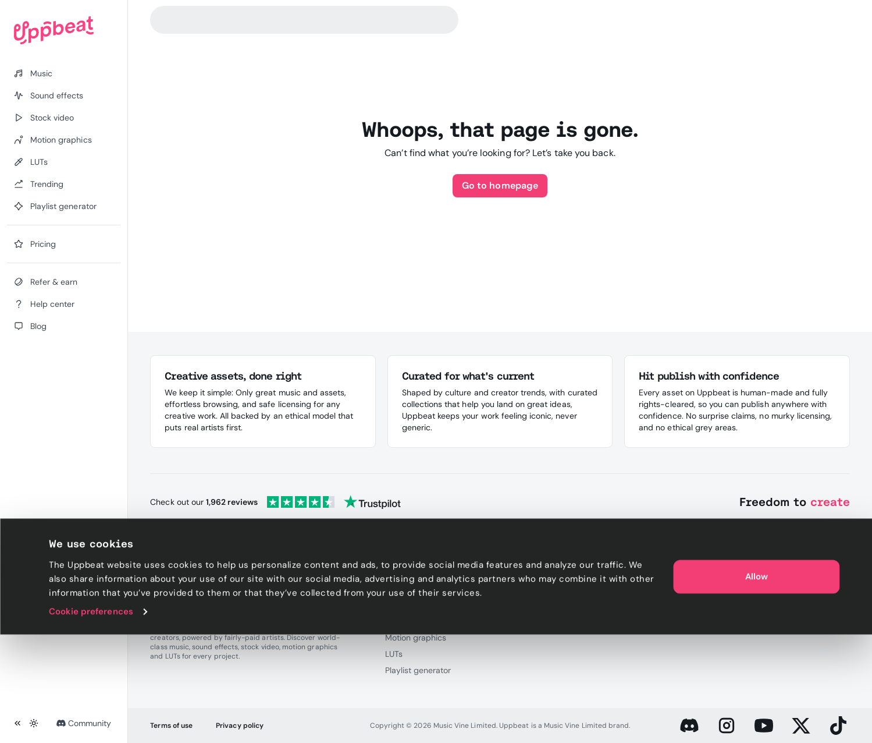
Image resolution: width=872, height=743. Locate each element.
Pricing (515, 588)
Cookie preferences (91, 720)
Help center (759, 588)
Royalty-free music (421, 588)
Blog (745, 605)
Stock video (407, 621)
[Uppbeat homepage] (63, 30)
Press (513, 605)
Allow (756, 685)
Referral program (652, 588)
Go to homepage (500, 185)
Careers (517, 621)
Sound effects (412, 605)
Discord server (647, 605)
